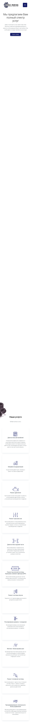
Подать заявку (15, 34)
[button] (25, 5)
